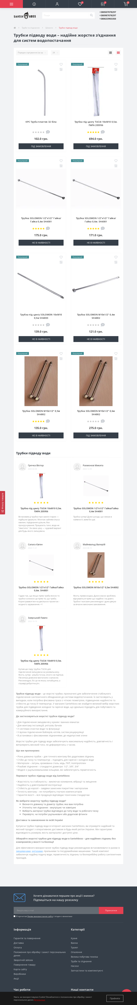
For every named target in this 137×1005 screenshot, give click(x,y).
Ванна (74, 942)
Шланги (49, 27)
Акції (16, 978)
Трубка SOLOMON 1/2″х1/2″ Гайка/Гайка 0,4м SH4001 (95, 510)
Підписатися (111, 910)
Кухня (74, 938)
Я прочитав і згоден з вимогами (44, 916)
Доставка (19, 942)
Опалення (76, 952)
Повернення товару (24, 964)
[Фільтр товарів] (2, 502)
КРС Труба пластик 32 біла (41, 121)
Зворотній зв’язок (23, 960)
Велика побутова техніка (84, 956)
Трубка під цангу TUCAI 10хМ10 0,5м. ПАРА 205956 (41, 510)
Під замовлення (41, 146)
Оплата (18, 947)
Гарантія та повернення (27, 938)
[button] (57, 4)
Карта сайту (20, 969)
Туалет (74, 947)
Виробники (20, 973)
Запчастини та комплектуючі (87, 970)
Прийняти (115, 998)
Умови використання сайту (40, 916)
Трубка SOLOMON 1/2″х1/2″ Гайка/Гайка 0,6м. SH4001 (41, 589)
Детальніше (39, 999)
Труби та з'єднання (31, 27)
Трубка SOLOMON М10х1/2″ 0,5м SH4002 (96, 587)
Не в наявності (41, 242)
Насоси (75, 965)
